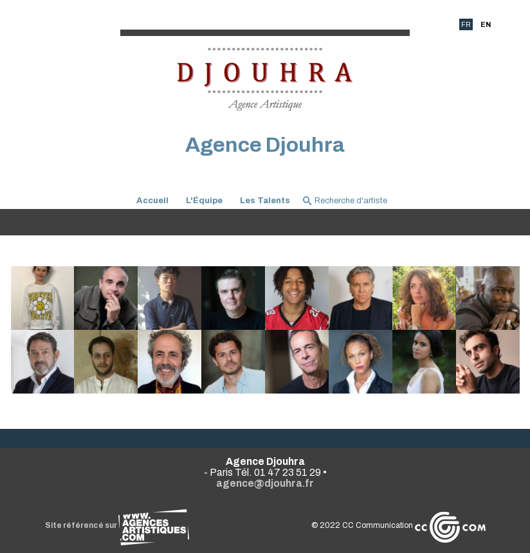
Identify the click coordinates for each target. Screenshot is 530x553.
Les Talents (265, 200)
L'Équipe (204, 200)
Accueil (152, 200)
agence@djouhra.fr (265, 483)
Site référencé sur (117, 525)
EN (485, 24)
